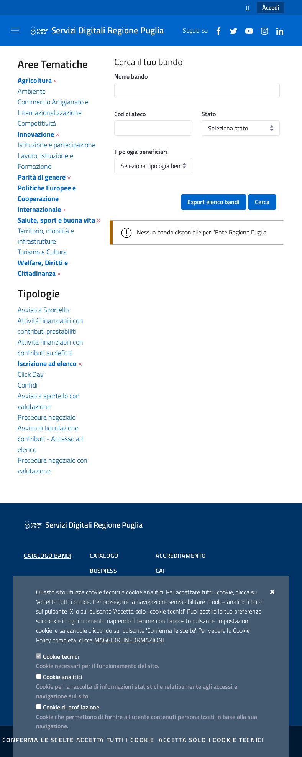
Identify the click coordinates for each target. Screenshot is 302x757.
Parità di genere (42, 177)
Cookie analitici (62, 676)
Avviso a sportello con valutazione (49, 401)
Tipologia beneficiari (140, 151)
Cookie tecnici (61, 656)
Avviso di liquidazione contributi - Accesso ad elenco (50, 439)
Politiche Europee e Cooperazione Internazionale (47, 198)
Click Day (31, 374)
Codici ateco (130, 114)
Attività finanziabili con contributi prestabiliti (50, 325)
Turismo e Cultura (42, 252)
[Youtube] (246, 30)
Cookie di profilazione (71, 707)
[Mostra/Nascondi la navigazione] (15, 30)
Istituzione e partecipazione (56, 145)
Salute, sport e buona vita (56, 220)
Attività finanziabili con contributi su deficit (50, 347)
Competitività (37, 123)
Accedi (270, 7)
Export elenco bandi (213, 201)
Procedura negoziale (47, 417)
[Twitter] (230, 30)
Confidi (28, 385)
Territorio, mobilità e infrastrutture (46, 236)
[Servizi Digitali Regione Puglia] (101, 30)
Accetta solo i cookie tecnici (211, 740)
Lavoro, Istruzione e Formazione (45, 161)
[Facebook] (215, 30)
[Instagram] (261, 30)
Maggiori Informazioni (129, 640)
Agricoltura (35, 80)
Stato (209, 114)
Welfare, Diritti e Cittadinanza (43, 268)
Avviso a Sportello (43, 310)
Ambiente (32, 91)
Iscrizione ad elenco (47, 363)
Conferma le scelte (38, 740)
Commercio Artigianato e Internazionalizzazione (53, 107)
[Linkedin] (276, 30)
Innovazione (36, 134)
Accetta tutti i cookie (115, 740)
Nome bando (131, 76)
